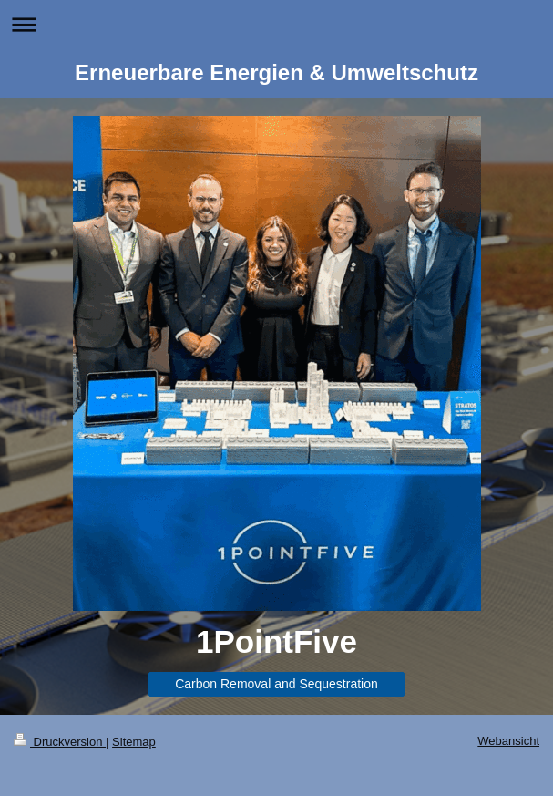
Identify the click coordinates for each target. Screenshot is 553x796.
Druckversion (60, 742)
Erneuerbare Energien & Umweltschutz (276, 72)
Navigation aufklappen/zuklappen (276, 24)
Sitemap (134, 742)
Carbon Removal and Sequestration (276, 684)
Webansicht (508, 741)
